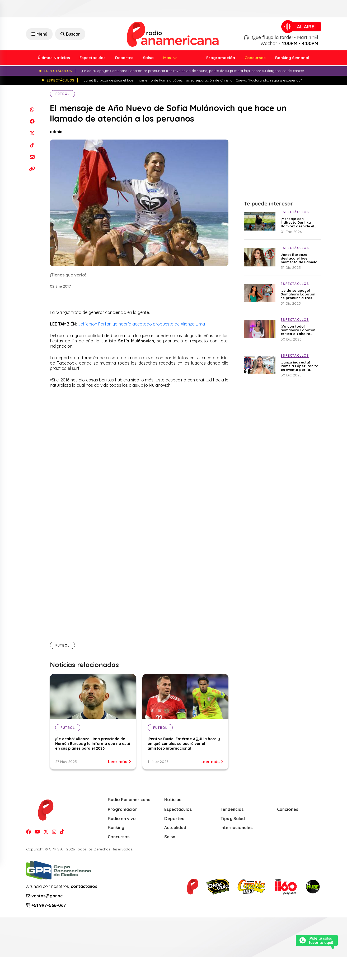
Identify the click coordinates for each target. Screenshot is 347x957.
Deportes (124, 57)
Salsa (148, 57)
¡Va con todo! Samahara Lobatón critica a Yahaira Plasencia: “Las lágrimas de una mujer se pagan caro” (300, 330)
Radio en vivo (122, 818)
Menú (39, 34)
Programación (220, 57)
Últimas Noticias (54, 57)
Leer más (119, 761)
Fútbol (62, 94)
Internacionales (236, 827)
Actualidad (175, 827)
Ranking (116, 827)
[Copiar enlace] (32, 169)
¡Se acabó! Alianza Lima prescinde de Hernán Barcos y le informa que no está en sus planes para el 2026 (92, 743)
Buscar (70, 34)
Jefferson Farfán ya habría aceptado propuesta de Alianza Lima (142, 324)
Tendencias (232, 809)
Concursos (255, 57)
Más (167, 57)
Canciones (287, 809)
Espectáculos (92, 57)
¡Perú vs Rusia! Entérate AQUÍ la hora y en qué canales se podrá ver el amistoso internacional (184, 743)
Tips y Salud (233, 818)
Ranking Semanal (292, 57)
